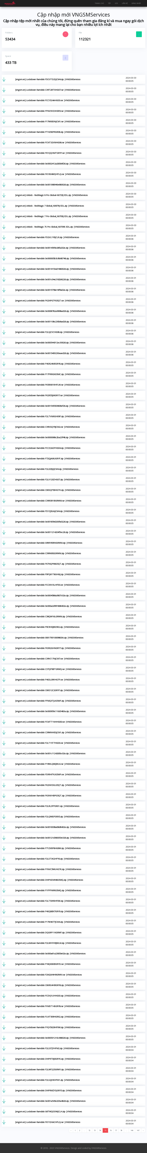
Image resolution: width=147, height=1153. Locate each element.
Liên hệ (125, 3)
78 (121, 1130)
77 (116, 1130)
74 (100, 1130)
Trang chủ (99, 3)
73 (95, 1130)
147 (138, 1130)
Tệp (109, 3)
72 (89, 1130)
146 (132, 1130)
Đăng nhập (136, 3)
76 (111, 1130)
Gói (116, 3)
